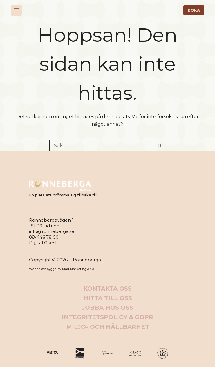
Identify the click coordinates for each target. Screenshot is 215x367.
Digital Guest (43, 242)
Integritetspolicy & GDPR (107, 317)
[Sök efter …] (101, 145)
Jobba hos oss (107, 307)
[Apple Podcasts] (162, 353)
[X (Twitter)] (79, 353)
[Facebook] (52, 353)
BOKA (194, 10)
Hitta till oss (107, 298)
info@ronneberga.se (51, 231)
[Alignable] (135, 353)
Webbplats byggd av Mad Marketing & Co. (62, 269)
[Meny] (16, 10)
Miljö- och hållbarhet (107, 326)
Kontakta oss (107, 288)
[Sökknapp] (159, 145)
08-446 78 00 (44, 237)
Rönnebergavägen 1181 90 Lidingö (51, 223)
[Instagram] (107, 353)
